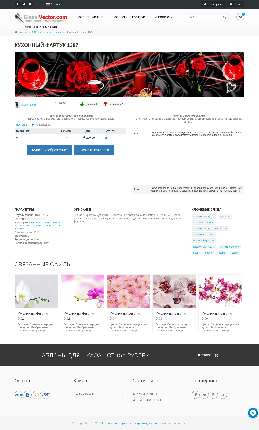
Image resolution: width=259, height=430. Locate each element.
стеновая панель (203, 222)
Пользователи (84, 393)
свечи (208, 252)
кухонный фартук (203, 240)
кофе (234, 252)
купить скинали (229, 246)
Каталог (37, 32)
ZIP (18, 137)
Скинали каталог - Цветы (44, 222)
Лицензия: (21, 124)
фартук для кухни (204, 216)
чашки (221, 252)
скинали (225, 216)
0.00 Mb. (65, 137)
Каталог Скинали (90, 17)
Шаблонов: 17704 (147, 399)
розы (196, 252)
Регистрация (213, 4)
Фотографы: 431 (145, 393)
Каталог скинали (55, 32)
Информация (164, 17)
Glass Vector (28, 104)
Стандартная (43, 124)
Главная (23, 32)
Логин (235, 4)
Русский (55, 4)
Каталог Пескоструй (129, 17)
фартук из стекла (203, 234)
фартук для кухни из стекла (210, 228)
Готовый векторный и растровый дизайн (129, 423)
